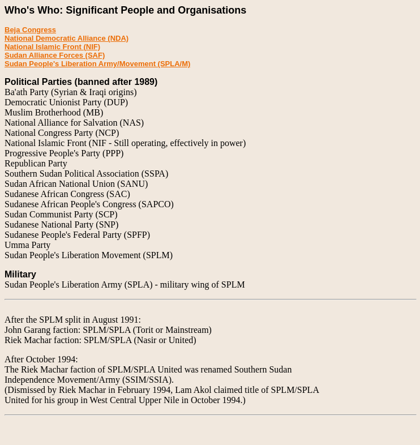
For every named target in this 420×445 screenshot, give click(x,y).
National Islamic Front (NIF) (52, 46)
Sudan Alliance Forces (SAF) (55, 55)
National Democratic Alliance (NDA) (66, 38)
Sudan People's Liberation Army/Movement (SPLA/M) (97, 63)
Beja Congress (30, 29)
